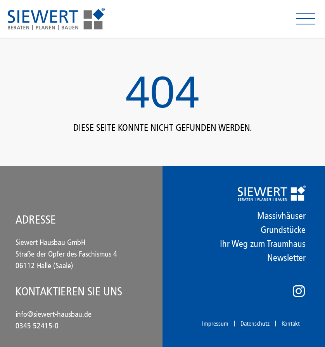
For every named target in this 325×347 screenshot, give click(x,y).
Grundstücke (283, 229)
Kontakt (291, 323)
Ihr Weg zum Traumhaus (263, 243)
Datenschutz (255, 323)
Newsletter (286, 257)
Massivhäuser (281, 215)
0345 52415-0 (37, 325)
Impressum (215, 323)
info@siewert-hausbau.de (54, 314)
